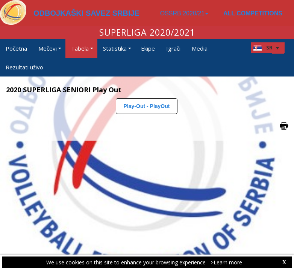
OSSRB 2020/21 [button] (184, 13)
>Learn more (226, 262)
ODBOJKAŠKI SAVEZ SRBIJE (86, 13)
